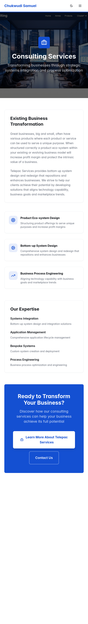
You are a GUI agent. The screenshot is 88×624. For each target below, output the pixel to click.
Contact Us (44, 458)
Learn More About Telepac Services (44, 439)
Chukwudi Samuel (20, 6)
